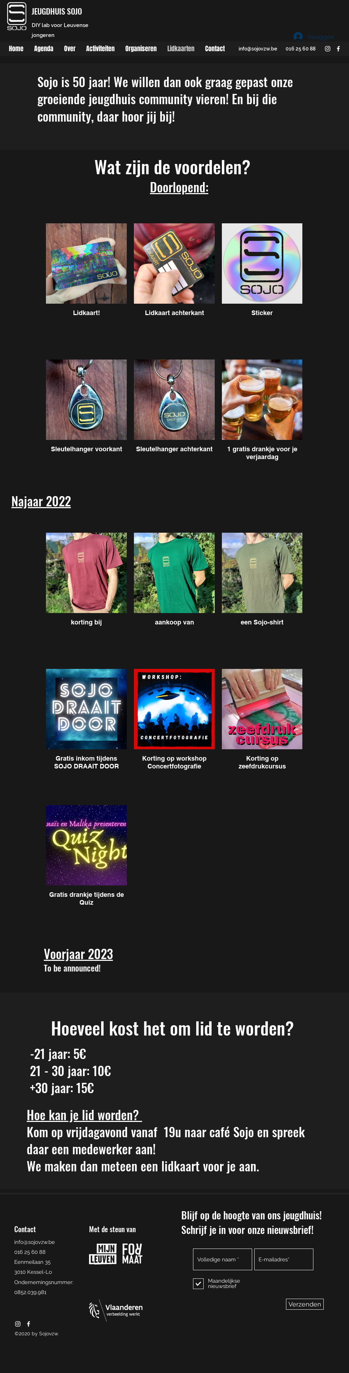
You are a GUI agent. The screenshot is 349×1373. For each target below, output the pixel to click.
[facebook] (338, 48)
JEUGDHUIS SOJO (57, 11)
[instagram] (327, 48)
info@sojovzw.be (258, 49)
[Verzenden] (305, 1304)
